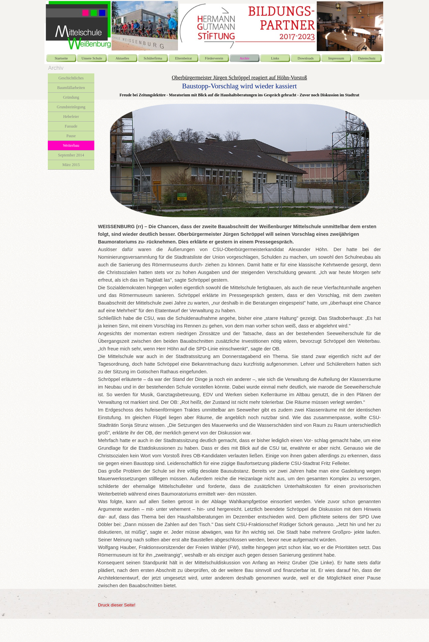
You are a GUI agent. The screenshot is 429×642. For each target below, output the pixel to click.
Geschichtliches (71, 78)
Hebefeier (71, 116)
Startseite (61, 58)
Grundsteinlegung (71, 107)
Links (275, 58)
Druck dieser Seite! (116, 604)
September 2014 (71, 155)
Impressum (336, 58)
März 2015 (71, 164)
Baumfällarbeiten (71, 87)
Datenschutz (367, 58)
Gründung (71, 97)
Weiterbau (71, 145)
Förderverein (214, 58)
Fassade (71, 126)
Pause (71, 136)
